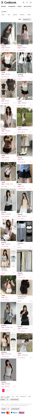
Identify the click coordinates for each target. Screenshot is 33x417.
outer (3, 14)
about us (3, 396)
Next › (7, 390)
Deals (19, 6)
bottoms (22, 14)
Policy (17, 396)
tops (9, 14)
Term (13, 396)
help (2, 397)
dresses (15, 14)
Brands (3, 6)
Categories (11, 6)
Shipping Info (23, 396)
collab (29, 396)
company (7, 397)
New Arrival (27, 6)
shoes (29, 14)
